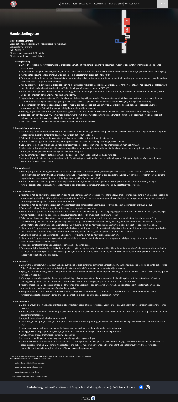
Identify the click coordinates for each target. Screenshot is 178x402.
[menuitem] (14, 4)
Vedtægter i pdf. (41, 376)
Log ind (162, 4)
